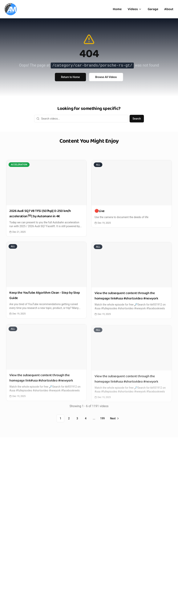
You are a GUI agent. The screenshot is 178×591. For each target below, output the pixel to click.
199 (102, 418)
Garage (153, 9)
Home (117, 9)
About (168, 9)
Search (137, 118)
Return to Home (70, 77)
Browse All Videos (106, 77)
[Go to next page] (114, 418)
